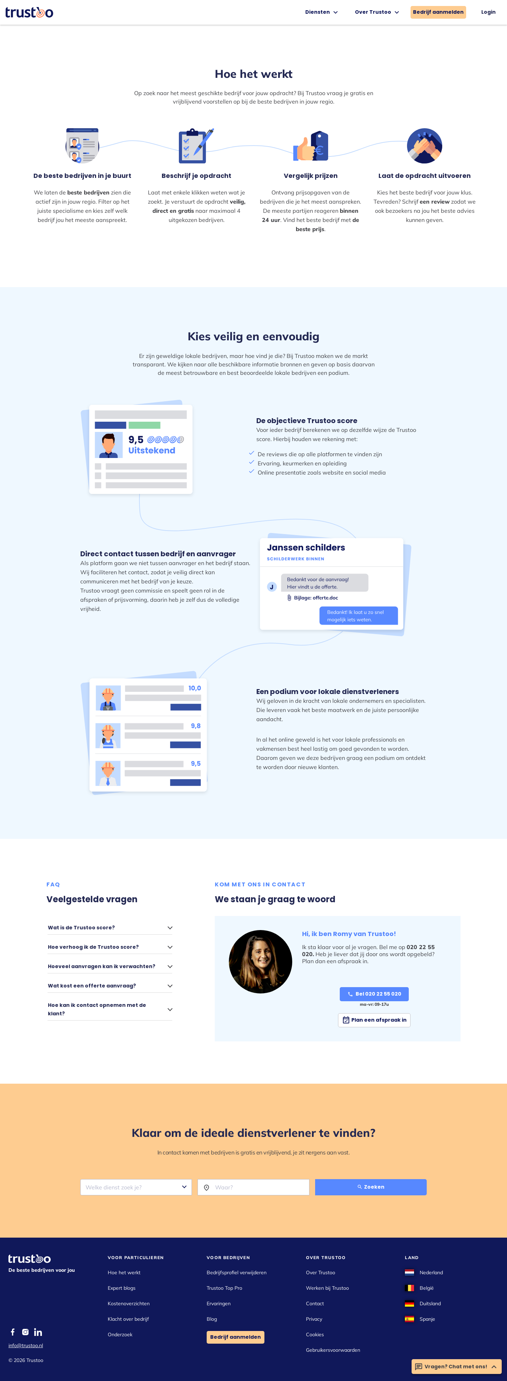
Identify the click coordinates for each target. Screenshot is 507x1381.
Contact (315, 1303)
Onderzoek (120, 1334)
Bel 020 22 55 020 (374, 993)
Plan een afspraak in (374, 1020)
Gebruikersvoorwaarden (333, 1350)
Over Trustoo (378, 12)
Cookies (315, 1334)
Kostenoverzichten (129, 1303)
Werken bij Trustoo (327, 1288)
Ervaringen (219, 1303)
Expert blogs (122, 1288)
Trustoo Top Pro (224, 1288)
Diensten (322, 12)
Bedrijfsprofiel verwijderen (237, 1272)
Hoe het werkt (124, 1272)
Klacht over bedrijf (128, 1319)
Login (488, 12)
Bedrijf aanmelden (438, 12)
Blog (212, 1319)
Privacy (314, 1319)
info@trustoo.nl (25, 1345)
